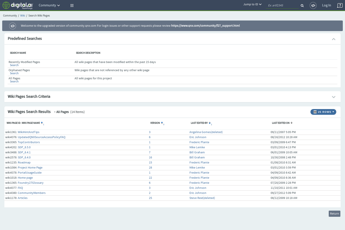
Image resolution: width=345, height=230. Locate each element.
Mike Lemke (197, 147)
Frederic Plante (199, 142)
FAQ (20, 188)
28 (150, 168)
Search (14, 65)
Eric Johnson (197, 137)
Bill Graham (197, 152)
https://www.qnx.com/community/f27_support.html (205, 26)
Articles (23, 198)
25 (150, 198)
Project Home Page (30, 168)
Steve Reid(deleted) (202, 198)
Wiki (22, 16)
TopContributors (29, 142)
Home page (25, 178)
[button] (71, 5)
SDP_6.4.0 (24, 158)
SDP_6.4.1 (24, 152)
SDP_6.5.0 (24, 147)
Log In (326, 5)
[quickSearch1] (282, 5)
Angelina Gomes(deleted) (206, 132)
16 (150, 158)
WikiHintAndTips (28, 132)
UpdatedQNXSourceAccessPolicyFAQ (41, 137)
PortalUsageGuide (30, 173)
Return (334, 214)
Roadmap (24, 163)
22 (150, 178)
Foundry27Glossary (31, 183)
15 (150, 163)
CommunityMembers (32, 193)
